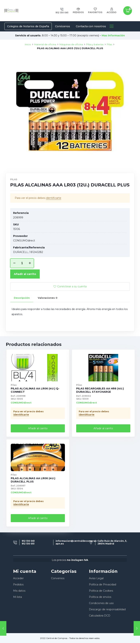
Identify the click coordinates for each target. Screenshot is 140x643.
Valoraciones (47, 310)
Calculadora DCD (99, 615)
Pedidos (18, 584)
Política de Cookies (101, 590)
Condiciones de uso (101, 603)
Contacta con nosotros (91, 26)
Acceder (18, 578)
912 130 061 (28, 541)
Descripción (22, 310)
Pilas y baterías (95, 57)
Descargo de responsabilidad (107, 609)
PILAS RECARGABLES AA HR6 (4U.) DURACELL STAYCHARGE (100, 390)
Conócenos (62, 26)
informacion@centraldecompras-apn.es (76, 542)
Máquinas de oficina (71, 57)
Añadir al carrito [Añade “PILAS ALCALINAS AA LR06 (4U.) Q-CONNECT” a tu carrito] (38, 428)
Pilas (109, 57)
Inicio (28, 57)
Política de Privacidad (102, 584)
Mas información (113, 35)
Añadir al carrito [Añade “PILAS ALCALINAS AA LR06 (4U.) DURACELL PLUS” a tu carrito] (38, 518)
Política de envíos (100, 597)
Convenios (57, 578)
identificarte (53, 211)
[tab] (21, 311)
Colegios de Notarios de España (28, 26)
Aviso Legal (96, 578)
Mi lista (17, 597)
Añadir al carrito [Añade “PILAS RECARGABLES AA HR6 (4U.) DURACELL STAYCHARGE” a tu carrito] (103, 428)
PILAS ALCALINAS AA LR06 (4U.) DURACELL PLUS (33, 480)
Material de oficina (45, 57)
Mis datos (19, 590)
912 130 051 (28, 543)
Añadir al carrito (25, 287)
